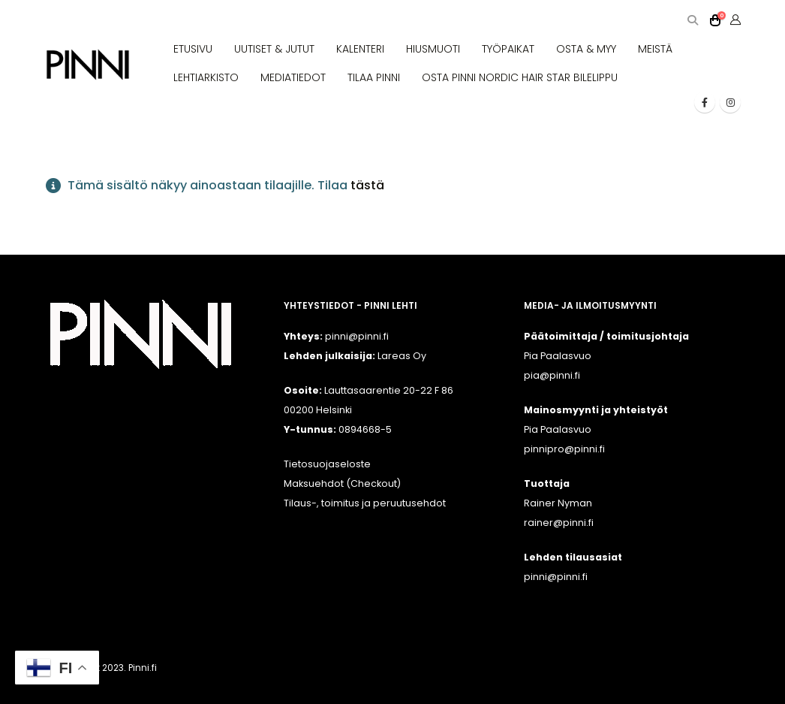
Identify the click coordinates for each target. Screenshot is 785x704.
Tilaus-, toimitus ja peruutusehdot (365, 503)
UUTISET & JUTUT (274, 48)
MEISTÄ (655, 48)
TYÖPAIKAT (508, 48)
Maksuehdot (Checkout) (342, 483)
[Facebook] (704, 102)
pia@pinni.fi (552, 375)
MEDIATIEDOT (293, 77)
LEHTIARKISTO (206, 77)
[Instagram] (730, 102)
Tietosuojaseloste (327, 464)
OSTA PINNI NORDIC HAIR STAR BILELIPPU (520, 77)
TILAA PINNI (373, 77)
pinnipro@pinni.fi (564, 449)
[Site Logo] (88, 64)
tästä (367, 185)
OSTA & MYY (586, 48)
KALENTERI (360, 48)
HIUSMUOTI (433, 48)
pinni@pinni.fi (556, 576)
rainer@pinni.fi (559, 522)
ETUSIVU (192, 48)
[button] (692, 21)
